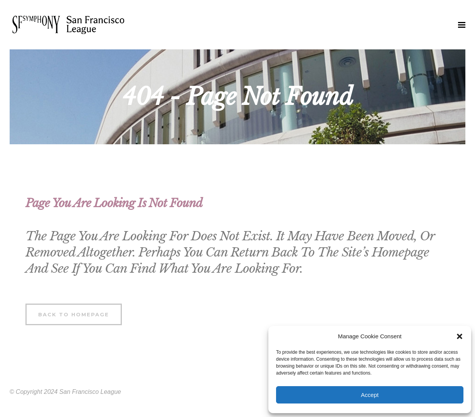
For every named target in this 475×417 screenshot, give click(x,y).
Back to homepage (73, 314)
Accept (370, 395)
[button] (459, 336)
